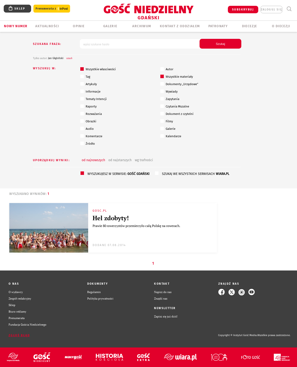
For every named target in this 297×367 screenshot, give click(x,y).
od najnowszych (93, 160)
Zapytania (169, 99)
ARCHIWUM (141, 26)
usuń (69, 58)
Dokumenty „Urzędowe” (179, 84)
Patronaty (218, 26)
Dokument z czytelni (177, 114)
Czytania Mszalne (174, 106)
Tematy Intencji (93, 99)
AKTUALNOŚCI (47, 26)
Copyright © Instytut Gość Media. (237, 335)
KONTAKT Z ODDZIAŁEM (180, 26)
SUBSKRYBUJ (243, 9)
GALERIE (110, 26)
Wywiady (169, 91)
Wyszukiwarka (289, 9)
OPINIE (78, 26)
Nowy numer (15, 26)
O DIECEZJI (281, 26)
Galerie (167, 128)
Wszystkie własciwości (98, 69)
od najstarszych (120, 160)
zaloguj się (271, 9)
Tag (85, 76)
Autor (166, 69)
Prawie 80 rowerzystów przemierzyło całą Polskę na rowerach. (137, 226)
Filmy (166, 121)
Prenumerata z (52, 8)
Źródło (87, 143)
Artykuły (88, 84)
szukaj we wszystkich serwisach (195, 174)
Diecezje (249, 26)
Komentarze (91, 136)
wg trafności (144, 160)
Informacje (90, 91)
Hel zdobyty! (111, 218)
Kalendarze (170, 136)
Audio (87, 128)
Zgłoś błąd (19, 335)
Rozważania (91, 114)
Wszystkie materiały (176, 76)
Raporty (88, 106)
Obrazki (88, 121)
